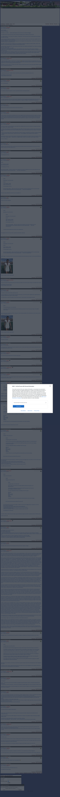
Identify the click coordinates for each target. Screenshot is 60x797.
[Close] (50, 386)
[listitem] (30, 402)
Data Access (30, 410)
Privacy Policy (36, 410)
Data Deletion (23, 410)
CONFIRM (18, 406)
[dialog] (30, 398)
